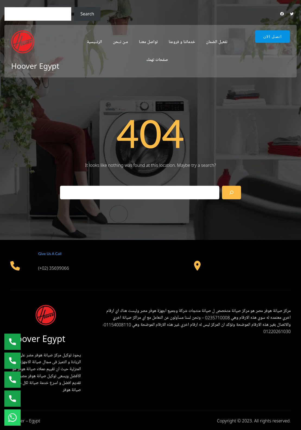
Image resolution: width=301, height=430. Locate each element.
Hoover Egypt (35, 66)
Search (87, 14)
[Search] (231, 192)
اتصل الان (272, 36)
